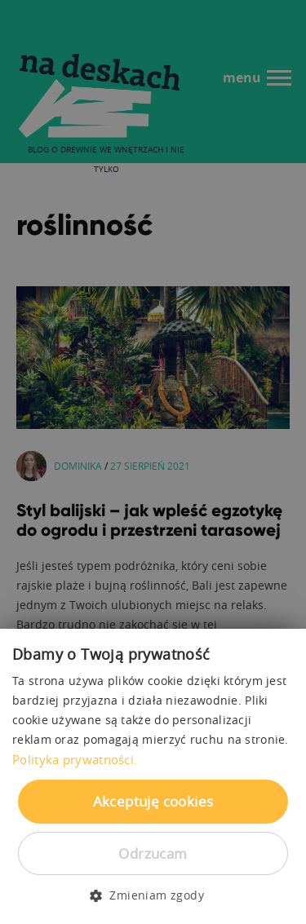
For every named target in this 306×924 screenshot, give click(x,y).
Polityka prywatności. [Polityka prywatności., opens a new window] (74, 759)
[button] (153, 895)
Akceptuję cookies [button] (153, 801)
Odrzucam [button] (152, 853)
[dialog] (153, 462)
